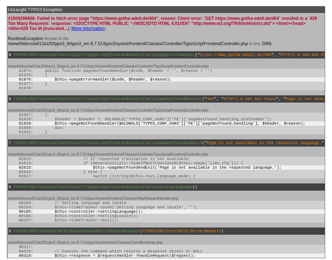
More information (88, 28)
